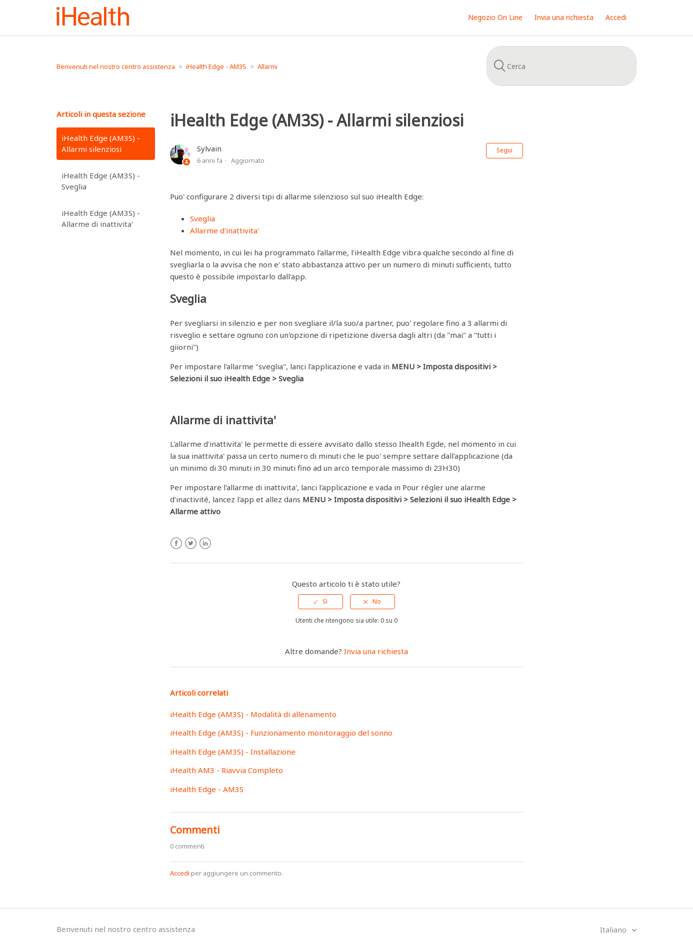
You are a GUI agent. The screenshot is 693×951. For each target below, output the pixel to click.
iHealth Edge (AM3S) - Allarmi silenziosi (101, 143)
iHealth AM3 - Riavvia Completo (226, 770)
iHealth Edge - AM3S (216, 66)
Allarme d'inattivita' (224, 230)
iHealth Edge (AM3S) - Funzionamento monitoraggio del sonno (281, 733)
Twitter (190, 543)
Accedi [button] (616, 17)
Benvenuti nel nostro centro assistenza (115, 66)
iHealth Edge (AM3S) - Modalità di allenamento (253, 714)
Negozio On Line (495, 17)
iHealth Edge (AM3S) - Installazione (233, 752)
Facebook (176, 543)
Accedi (180, 873)
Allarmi (268, 66)
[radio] (320, 601)
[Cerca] (561, 66)
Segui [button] (504, 150)
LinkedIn (205, 543)
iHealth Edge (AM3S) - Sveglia (101, 181)
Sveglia (202, 218)
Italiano (614, 930)
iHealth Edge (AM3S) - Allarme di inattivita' (101, 218)
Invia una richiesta (564, 17)
